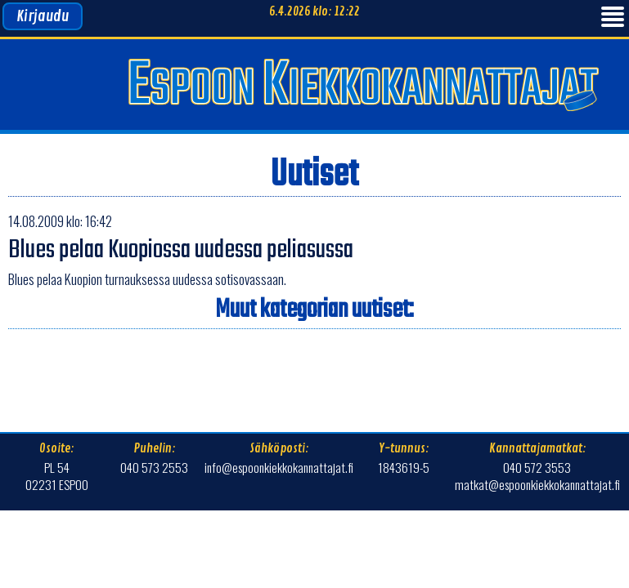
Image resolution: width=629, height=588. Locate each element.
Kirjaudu (42, 16)
